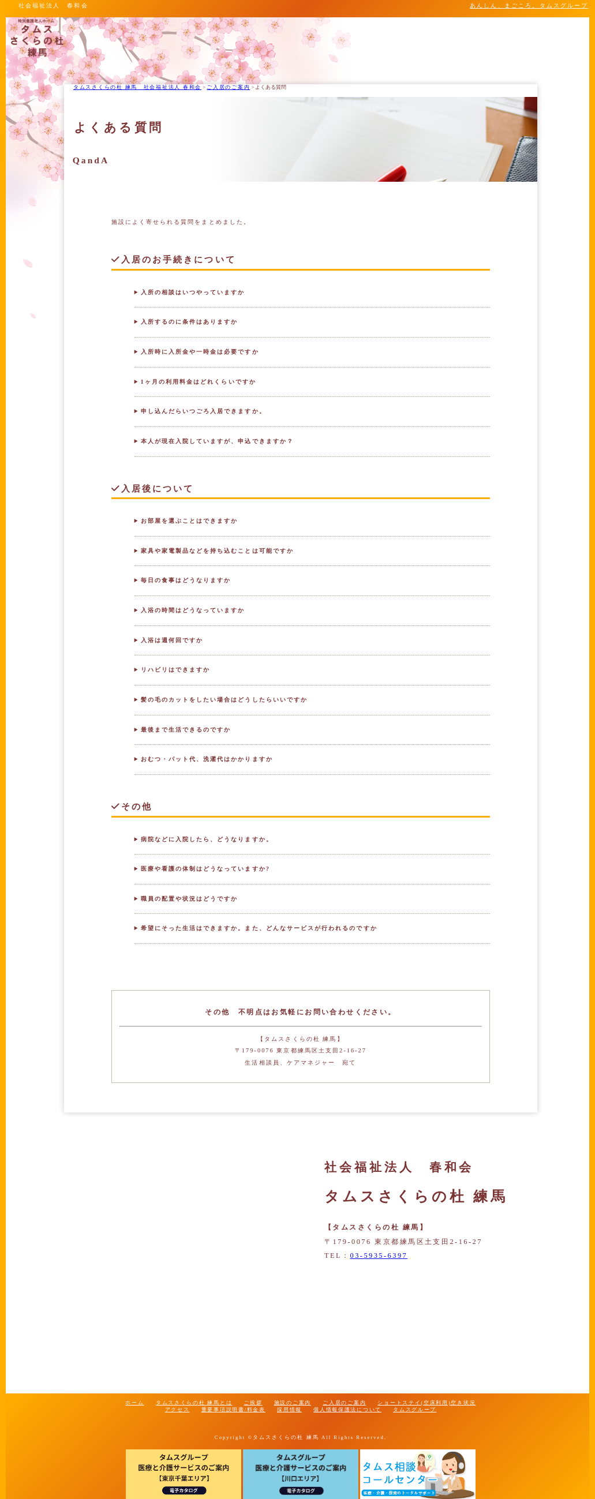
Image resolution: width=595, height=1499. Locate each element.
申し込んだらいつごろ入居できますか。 (203, 411)
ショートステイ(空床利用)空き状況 (426, 1403)
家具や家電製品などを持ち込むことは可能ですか (217, 551)
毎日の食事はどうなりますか (186, 580)
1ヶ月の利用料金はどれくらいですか (198, 382)
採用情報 (289, 1409)
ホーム (134, 1403)
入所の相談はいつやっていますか (193, 292)
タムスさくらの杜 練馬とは (194, 1403)
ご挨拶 (253, 1403)
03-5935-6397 (379, 1255)
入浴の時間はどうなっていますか (193, 610)
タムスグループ (414, 1409)
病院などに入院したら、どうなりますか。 (207, 839)
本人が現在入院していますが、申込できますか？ (217, 441)
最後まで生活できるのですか (186, 729)
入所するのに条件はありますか (189, 321)
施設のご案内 (292, 1403)
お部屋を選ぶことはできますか (189, 521)
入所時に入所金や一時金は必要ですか (200, 351)
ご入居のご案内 (344, 1403)
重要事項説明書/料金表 (233, 1409)
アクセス (177, 1409)
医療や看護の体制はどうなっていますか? (205, 868)
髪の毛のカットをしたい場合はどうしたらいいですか (224, 699)
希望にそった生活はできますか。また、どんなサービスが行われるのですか (259, 928)
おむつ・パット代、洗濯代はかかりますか (207, 759)
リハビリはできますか (176, 669)
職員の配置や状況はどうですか (189, 898)
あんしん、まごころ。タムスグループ (529, 5)
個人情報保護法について (347, 1409)
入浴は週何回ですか (172, 640)
